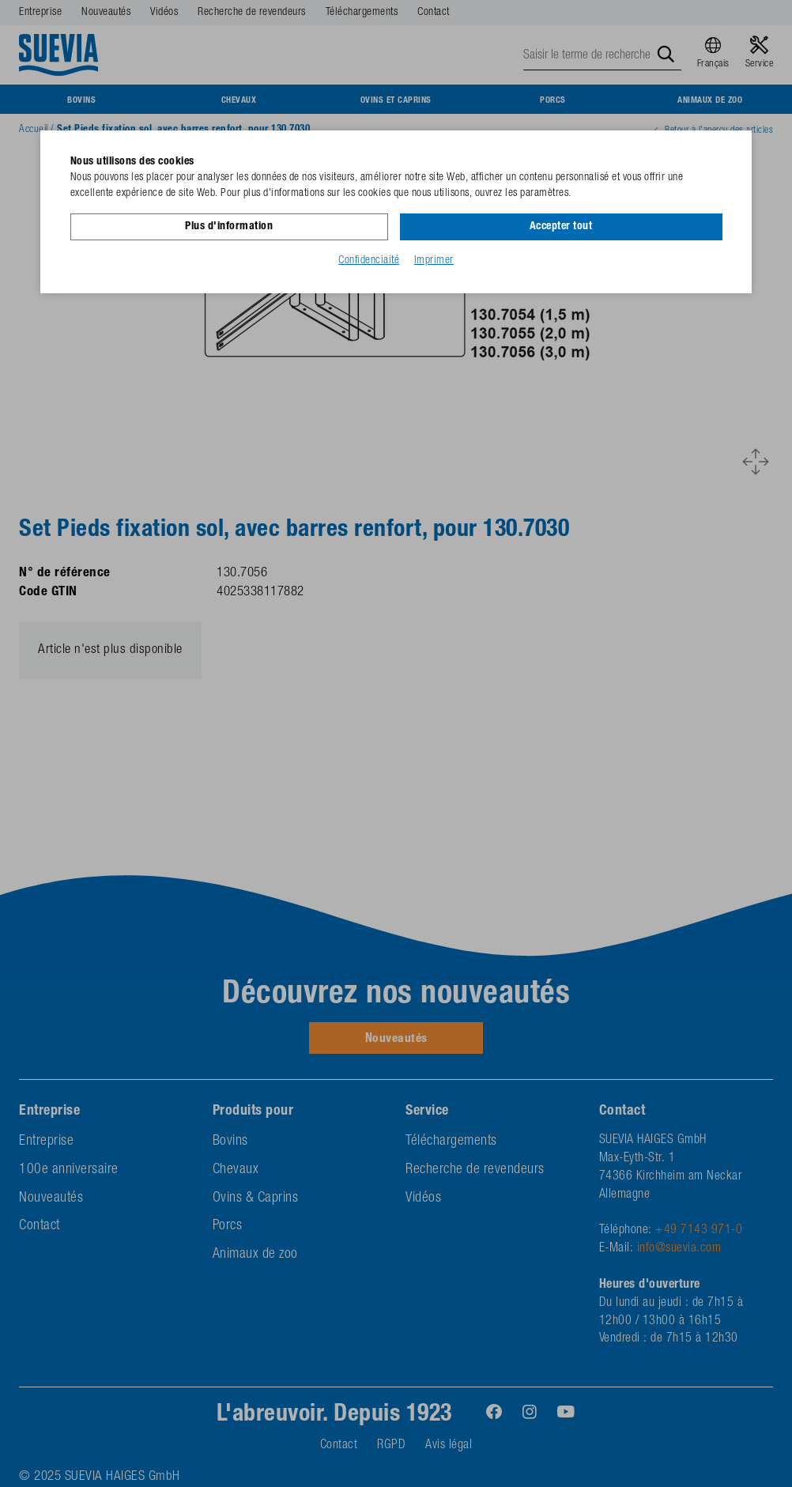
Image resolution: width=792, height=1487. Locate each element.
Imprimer (434, 260)
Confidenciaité (368, 260)
